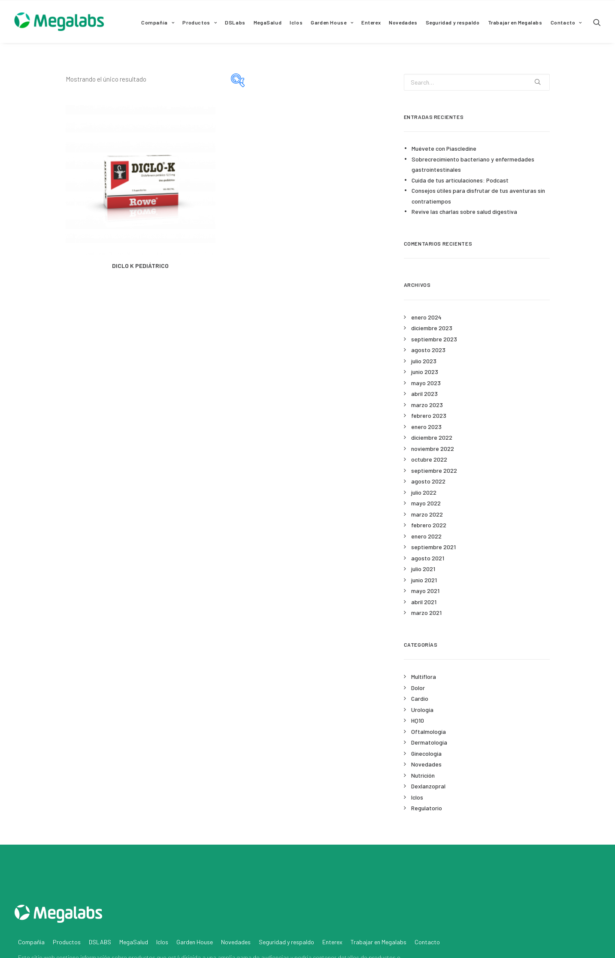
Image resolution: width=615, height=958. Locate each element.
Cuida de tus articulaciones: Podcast (460, 180)
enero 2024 (426, 317)
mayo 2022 (426, 503)
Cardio (419, 698)
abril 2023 (424, 393)
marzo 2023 (427, 404)
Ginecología (426, 753)
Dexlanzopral (428, 786)
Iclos (296, 22)
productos (141, 913)
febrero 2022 (428, 525)
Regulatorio (426, 808)
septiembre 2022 (434, 470)
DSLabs (235, 22)
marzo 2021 (426, 612)
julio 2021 (423, 568)
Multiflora (423, 676)
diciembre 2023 (431, 327)
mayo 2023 (426, 382)
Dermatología (429, 742)
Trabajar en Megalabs (515, 22)
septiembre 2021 (433, 546)
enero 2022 (426, 536)
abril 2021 (423, 601)
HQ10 (417, 720)
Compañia (157, 22)
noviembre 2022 (432, 448)
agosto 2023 (428, 349)
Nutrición (423, 775)
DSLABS (100, 898)
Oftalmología (428, 731)
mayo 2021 (425, 590)
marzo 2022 (427, 514)
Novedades (403, 22)
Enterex (371, 22)
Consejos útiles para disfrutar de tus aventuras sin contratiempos (478, 196)
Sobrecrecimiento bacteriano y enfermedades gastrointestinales (473, 164)
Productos (199, 22)
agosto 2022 (428, 481)
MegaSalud (268, 22)
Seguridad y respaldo (453, 22)
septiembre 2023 (434, 339)
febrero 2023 (428, 415)
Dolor (418, 687)
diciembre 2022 (431, 437)
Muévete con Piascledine (444, 148)
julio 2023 (423, 361)
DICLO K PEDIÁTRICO (140, 265)
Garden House (332, 22)
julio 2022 (423, 492)
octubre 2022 (429, 459)
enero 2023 (426, 426)
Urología (422, 709)
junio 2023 (424, 371)
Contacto (566, 22)
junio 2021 (424, 580)
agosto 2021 (427, 558)
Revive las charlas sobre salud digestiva (464, 211)
